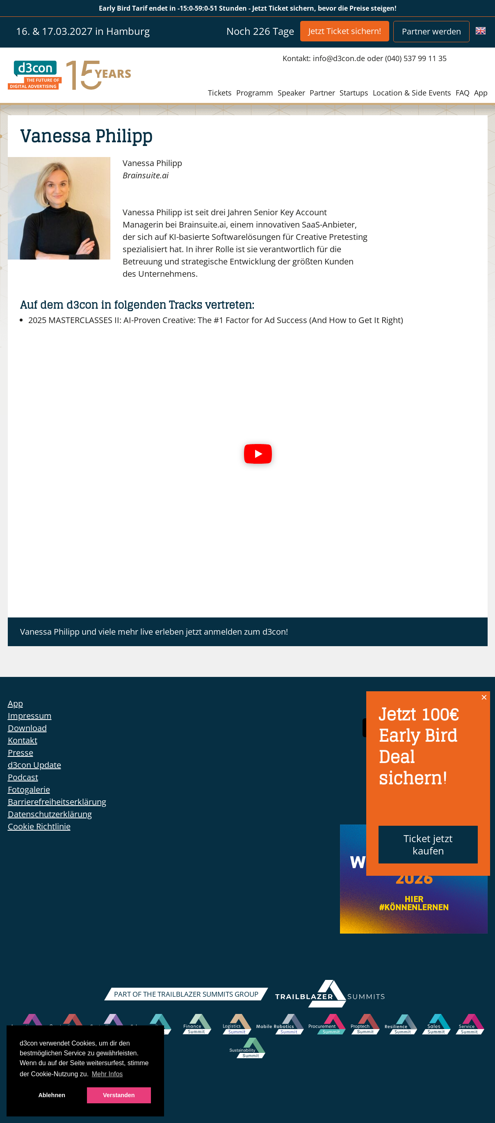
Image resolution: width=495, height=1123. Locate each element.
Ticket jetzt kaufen (428, 844)
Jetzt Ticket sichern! (344, 30)
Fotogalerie (29, 789)
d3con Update (34, 764)
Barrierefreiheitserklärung (57, 801)
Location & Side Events (412, 93)
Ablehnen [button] (51, 1095)
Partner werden (431, 31)
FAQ (463, 93)
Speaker (291, 93)
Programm (254, 93)
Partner (322, 93)
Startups (354, 93)
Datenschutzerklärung (50, 814)
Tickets (220, 93)
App (481, 93)
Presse (20, 752)
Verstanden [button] (119, 1095)
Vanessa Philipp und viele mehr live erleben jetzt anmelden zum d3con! (154, 631)
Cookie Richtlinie (39, 826)
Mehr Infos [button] (107, 1074)
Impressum (30, 715)
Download (27, 727)
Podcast (23, 777)
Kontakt (22, 740)
